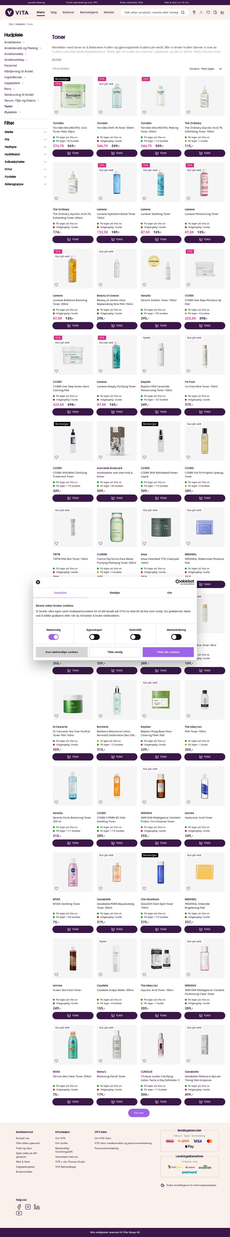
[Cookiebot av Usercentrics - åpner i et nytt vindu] (178, 582)
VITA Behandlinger (65, 1166)
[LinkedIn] (37, 1207)
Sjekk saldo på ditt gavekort (26, 1155)
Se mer (57, 59)
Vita (11, 24)
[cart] (222, 12)
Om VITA (60, 1138)
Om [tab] (169, 592)
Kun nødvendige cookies (62, 652)
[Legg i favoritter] (56, 112)
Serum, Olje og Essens (21, 100)
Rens (9, 89)
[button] (183, 12)
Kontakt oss (22, 1138)
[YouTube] (19, 1213)
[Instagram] (28, 1207)
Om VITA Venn (103, 1138)
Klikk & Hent (23, 1161)
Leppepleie (14, 83)
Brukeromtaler (24, 1171)
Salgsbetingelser (25, 1166)
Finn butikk (61, 1143)
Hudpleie (20, 24)
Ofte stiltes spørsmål (27, 1143)
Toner (30, 24)
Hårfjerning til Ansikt (18, 71)
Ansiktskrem (14, 42)
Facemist (10, 65)
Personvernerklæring (106, 1148)
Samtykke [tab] (60, 592)
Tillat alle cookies (168, 652)
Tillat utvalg (114, 652)
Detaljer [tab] (115, 592)
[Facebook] (19, 1207)
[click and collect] (215, 12)
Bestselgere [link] (89, 12)
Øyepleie (12, 112)
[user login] (201, 12)
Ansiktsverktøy (16, 59)
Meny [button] (41, 12)
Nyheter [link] (68, 12)
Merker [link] (109, 12)
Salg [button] (54, 12)
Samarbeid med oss (66, 1156)
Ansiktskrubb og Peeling (23, 48)
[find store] (194, 12)
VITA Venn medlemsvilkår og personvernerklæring (123, 1143)
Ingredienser (15, 77)
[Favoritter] (208, 12)
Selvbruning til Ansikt (19, 94)
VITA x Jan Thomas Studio (70, 1161)
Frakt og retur (24, 1148)
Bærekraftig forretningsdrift (64, 1150)
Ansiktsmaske (15, 54)
